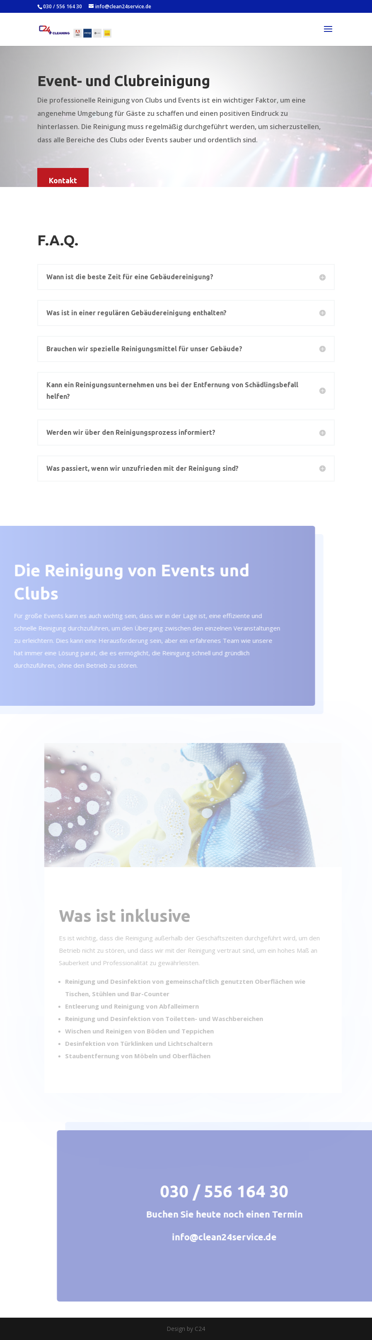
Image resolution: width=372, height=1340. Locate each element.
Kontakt (63, 180)
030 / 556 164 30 (62, 6)
